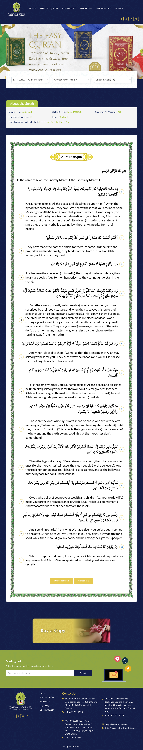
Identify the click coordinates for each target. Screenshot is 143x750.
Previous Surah (61, 580)
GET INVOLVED (103, 8)
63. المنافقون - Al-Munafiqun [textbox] (28, 79)
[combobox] (30, 80)
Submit (83, 673)
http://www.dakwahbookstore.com (122, 728)
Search (119, 8)
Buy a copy (86, 8)
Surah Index (69, 8)
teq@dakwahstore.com (116, 724)
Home (32, 8)
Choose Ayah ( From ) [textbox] (65, 79)
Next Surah (83, 580)
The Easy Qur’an (49, 8)
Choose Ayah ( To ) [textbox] (105, 79)
